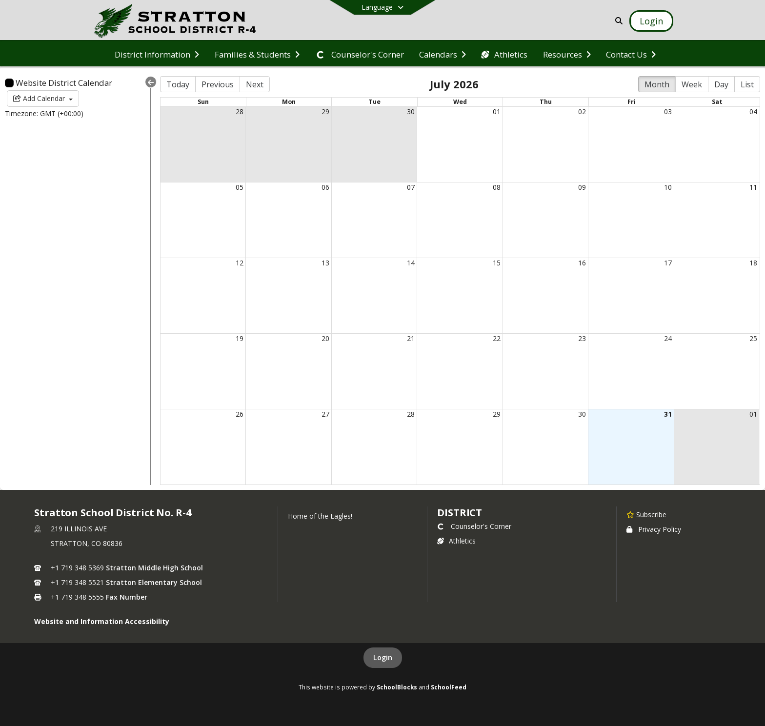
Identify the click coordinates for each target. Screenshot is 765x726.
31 (668, 414)
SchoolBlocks (397, 687)
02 (582, 111)
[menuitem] (157, 53)
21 (411, 338)
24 (668, 338)
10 (668, 187)
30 (411, 111)
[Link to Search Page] (617, 20)
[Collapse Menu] (151, 82)
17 (668, 262)
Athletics (456, 540)
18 (753, 262)
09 (582, 187)
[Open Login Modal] (651, 21)
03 (668, 111)
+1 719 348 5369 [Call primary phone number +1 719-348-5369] (77, 567)
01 (497, 111)
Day (721, 84)
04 (753, 111)
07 (411, 187)
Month (656, 84)
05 (239, 187)
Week (692, 84)
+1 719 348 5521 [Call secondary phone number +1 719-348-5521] (77, 582)
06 (325, 187)
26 (239, 414)
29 (325, 111)
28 (239, 111)
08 (497, 187)
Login (382, 657)
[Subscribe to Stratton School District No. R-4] (646, 514)
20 (325, 338)
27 (325, 414)
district (459, 512)
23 (582, 338)
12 (239, 262)
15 (497, 262)
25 (753, 338)
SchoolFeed (448, 687)
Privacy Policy (653, 529)
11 (753, 187)
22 (497, 338)
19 (239, 338)
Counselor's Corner (474, 526)
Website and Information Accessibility (101, 621)
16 (582, 262)
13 (325, 262)
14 (411, 262)
